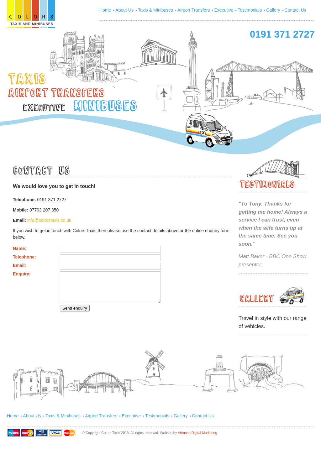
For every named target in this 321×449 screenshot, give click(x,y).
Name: (19, 248)
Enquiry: (22, 273)
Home (105, 10)
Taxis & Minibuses (155, 10)
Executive (223, 10)
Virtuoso (184, 433)
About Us (124, 10)
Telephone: (24, 256)
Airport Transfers (193, 10)
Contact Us (295, 10)
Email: (19, 265)
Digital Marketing (204, 433)
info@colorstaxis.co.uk (49, 220)
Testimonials (250, 10)
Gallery (273, 10)
